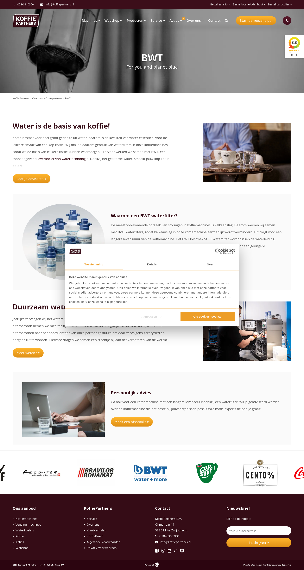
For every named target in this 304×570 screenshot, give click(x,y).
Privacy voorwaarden (102, 547)
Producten (136, 20)
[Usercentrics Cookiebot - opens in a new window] (218, 251)
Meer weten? (28, 353)
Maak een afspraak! (132, 422)
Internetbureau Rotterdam (279, 565)
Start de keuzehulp (256, 20)
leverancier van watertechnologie (62, 158)
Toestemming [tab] (93, 264)
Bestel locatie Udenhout (249, 4)
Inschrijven (259, 543)
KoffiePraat (95, 536)
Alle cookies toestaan (207, 316)
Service (158, 20)
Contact (214, 20)
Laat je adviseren (31, 179)
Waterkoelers (25, 530)
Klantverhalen (96, 530)
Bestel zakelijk (220, 4)
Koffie (20, 536)
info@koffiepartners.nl (57, 4)
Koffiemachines (26, 518)
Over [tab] (210, 264)
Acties (175, 20)
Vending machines (28, 524)
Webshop (113, 20)
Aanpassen (152, 316)
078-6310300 (25, 4)
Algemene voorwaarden (103, 542)
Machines (91, 20)
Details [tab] (152, 264)
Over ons (195, 20)
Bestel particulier (280, 4)
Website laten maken (252, 565)
